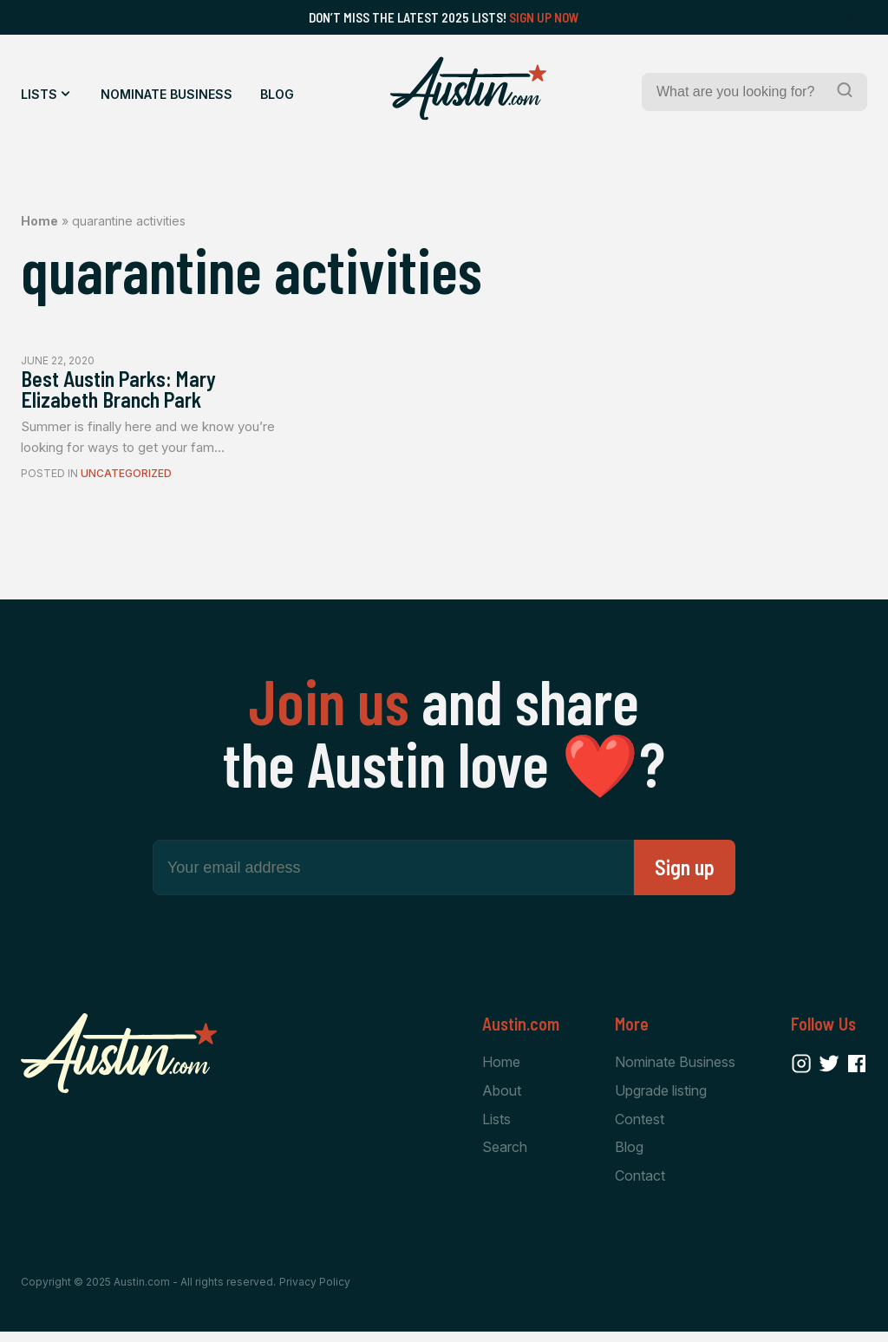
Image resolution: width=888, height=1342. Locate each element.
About (501, 1097)
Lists (39, 94)
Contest (639, 1127)
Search (504, 1156)
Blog (277, 94)
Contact (640, 1185)
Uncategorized (126, 480)
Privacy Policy (314, 1292)
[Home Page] (468, 88)
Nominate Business (166, 94)
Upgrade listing (661, 1097)
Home (39, 220)
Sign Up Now (544, 17)
